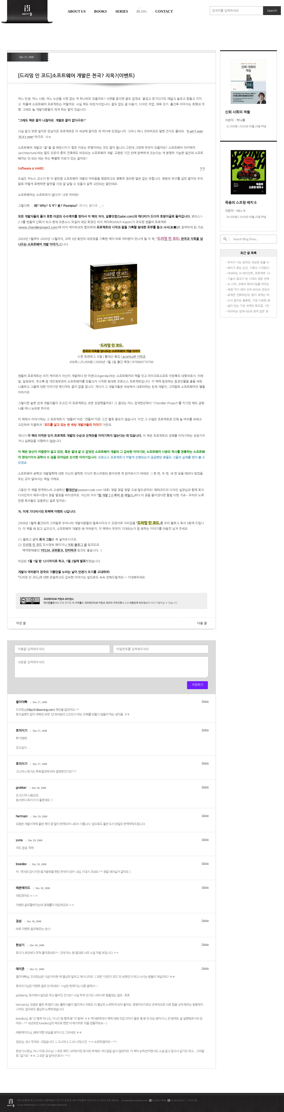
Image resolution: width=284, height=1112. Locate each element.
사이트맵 (192, 1100)
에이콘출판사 (50, 602)
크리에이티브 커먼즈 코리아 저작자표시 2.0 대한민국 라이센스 (116, 602)
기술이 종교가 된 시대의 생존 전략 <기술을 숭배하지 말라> (250, 278)
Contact (164, 11)
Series (121, 11)
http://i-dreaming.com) (41, 709)
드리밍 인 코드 (32, 544)
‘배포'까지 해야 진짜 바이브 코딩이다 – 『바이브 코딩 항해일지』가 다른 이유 (250, 289)
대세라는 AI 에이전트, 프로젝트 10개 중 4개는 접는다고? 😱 (250, 273)
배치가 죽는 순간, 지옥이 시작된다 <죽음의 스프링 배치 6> (250, 268)
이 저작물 (77, 602)
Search (272, 10)
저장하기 (197, 684)
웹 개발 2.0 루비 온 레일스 (115, 495)
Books (100, 11)
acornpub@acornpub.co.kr (134, 1100)
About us (76, 11)
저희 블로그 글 (77, 544)
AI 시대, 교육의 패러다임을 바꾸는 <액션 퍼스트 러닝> (250, 284)
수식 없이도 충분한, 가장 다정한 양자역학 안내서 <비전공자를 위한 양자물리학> (250, 300)
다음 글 (202, 623)
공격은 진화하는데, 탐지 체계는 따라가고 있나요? (250, 295)
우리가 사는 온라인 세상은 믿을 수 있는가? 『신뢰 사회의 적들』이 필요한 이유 (250, 262)
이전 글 (21, 623)
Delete (205, 701)
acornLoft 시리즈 (134, 356)
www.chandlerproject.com (38, 227)
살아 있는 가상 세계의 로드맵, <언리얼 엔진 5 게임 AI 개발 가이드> (250, 305)
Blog (141, 11)
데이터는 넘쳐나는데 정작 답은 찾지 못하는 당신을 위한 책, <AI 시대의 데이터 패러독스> (250, 311)
